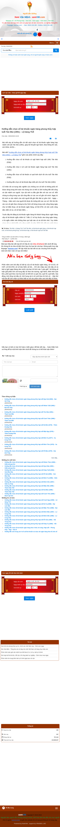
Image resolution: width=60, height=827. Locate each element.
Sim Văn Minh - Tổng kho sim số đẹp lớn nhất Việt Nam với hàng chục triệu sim (24, 649)
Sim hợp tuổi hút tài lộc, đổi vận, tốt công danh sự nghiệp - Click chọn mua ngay (24, 655)
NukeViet (25, 823)
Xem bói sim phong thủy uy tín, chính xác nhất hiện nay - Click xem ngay (22, 646)
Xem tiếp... (54, 458)
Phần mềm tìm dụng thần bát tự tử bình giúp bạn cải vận (18, 658)
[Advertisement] (30, 75)
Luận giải (29, 310)
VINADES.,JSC (41, 823)
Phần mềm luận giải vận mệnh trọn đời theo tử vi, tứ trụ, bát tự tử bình (22, 652)
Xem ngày (29, 118)
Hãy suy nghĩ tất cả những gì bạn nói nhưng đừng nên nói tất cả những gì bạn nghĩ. (30, 55)
